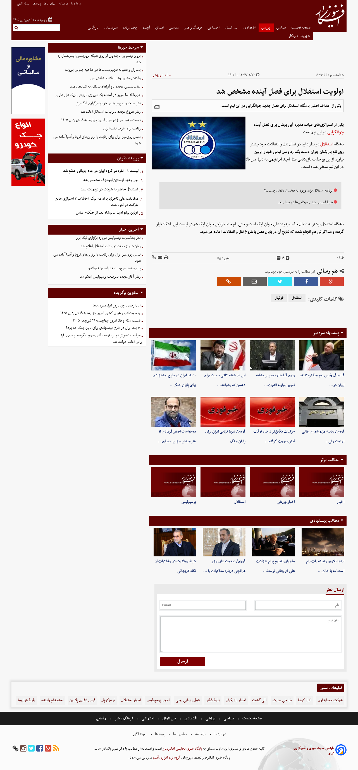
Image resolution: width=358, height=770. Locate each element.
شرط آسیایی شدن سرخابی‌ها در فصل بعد (305, 202)
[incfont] (288, 258)
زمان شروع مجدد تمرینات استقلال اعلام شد (110, 111)
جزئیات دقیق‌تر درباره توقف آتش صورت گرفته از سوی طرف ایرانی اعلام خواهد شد (101, 338)
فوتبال (279, 298)
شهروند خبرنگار (299, 36)
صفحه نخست (301, 27)
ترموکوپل (108, 700)
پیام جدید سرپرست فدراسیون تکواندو (114, 268)
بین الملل (231, 27)
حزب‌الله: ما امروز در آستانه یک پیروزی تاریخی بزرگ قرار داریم (98, 95)
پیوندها (37, 3)
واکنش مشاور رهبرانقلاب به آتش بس (115, 78)
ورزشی (266, 27)
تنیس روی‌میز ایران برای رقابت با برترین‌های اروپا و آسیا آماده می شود (97, 140)
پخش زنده (130, 27)
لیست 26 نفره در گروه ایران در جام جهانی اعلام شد (101, 170)
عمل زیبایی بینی (188, 700)
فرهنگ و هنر (193, 27)
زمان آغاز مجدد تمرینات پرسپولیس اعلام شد (110, 276)
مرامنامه (63, 3)
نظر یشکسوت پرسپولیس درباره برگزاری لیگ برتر (108, 103)
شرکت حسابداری (330, 700)
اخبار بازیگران (236, 700)
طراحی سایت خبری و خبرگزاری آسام (313, 751)
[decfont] (279, 258)
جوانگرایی (335, 132)
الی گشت (259, 700)
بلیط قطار (213, 700)
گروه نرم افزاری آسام (166, 757)
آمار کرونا (304, 700)
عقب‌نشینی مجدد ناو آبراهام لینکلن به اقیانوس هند (105, 86)
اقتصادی (250, 27)
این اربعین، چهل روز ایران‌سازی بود (116, 305)
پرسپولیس (189, 502)
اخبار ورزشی (286, 502)
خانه (168, 75)
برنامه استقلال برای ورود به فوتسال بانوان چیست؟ (298, 190)
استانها (159, 27)
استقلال (326, 144)
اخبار (340, 502)
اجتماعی (213, 27)
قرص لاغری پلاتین (82, 700)
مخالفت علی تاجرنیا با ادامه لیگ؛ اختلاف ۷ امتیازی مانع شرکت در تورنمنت (96, 202)
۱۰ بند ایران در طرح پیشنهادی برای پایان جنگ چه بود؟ (103, 328)
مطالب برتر (329, 460)
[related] (156, 107)
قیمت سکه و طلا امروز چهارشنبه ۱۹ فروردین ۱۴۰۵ (106, 320)
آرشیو (146, 27)
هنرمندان (111, 27)
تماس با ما (50, 3)
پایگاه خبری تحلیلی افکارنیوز (182, 748)
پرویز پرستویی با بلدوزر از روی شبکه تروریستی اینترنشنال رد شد (99, 59)
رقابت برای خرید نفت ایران (122, 128)
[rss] (56, 748)
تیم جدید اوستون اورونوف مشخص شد (110, 180)
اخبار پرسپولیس (158, 700)
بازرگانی (93, 27)
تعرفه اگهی (23, 3)
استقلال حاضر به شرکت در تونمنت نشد (109, 189)
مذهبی (174, 27)
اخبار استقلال (131, 700)
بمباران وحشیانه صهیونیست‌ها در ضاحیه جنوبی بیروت (103, 70)
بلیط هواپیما (26, 700)
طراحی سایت (282, 700)
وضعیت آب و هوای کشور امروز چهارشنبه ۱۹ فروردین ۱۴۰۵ (100, 313)
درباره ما (76, 3)
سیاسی (281, 27)
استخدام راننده (52, 700)
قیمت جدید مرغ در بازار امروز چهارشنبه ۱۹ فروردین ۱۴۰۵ (101, 120)
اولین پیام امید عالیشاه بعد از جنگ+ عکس (107, 212)
